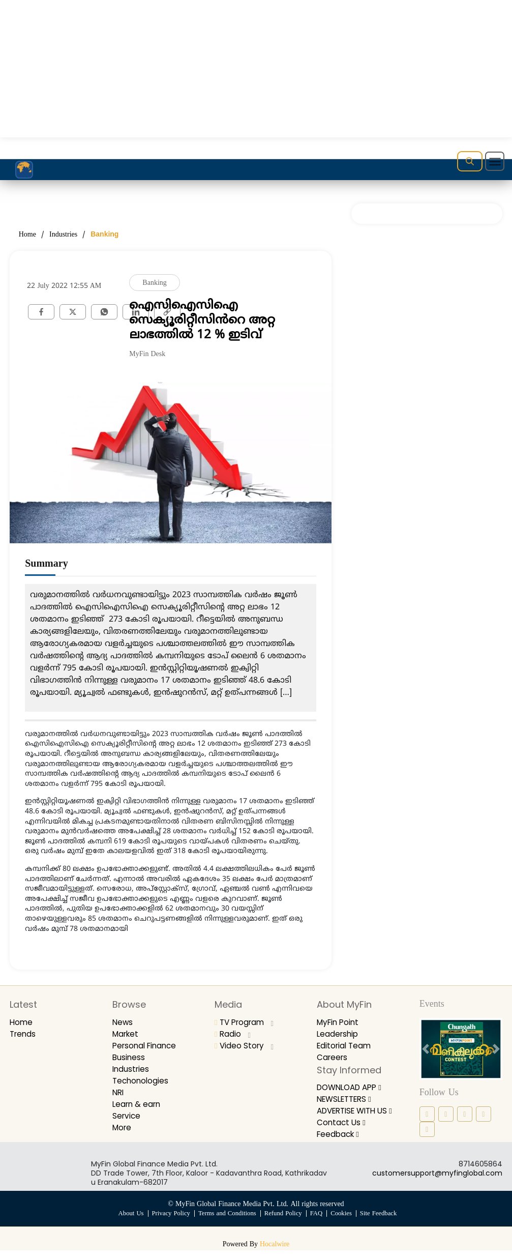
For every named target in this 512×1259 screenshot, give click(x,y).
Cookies (342, 1222)
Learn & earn (138, 1104)
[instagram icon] (446, 1114)
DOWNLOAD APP (352, 1087)
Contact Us (342, 1131)
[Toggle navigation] (494, 161)
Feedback (339, 1143)
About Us (129, 1222)
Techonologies (141, 1081)
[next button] (496, 1049)
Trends (24, 1034)
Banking (104, 234)
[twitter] (72, 311)
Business (129, 1057)
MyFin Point (339, 1022)
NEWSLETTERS (347, 1099)
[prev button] (425, 1049)
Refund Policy (283, 1222)
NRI (118, 1092)
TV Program (246, 1022)
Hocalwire (274, 1253)
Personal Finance (146, 1045)
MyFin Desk (147, 354)
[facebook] (41, 311)
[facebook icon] (427, 1114)
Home (27, 234)
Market (126, 1034)
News (123, 1022)
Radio (233, 1034)
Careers (333, 1057)
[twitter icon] (483, 1114)
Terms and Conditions (226, 1222)
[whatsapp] (104, 311)
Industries (63, 234)
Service (127, 1116)
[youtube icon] (427, 1129)
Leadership (338, 1034)
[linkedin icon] (464, 1114)
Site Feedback (380, 1222)
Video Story (245, 1045)
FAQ (317, 1222)
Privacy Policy (169, 1222)
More (122, 1127)
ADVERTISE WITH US (356, 1114)
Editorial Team (345, 1045)
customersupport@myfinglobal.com (437, 1182)
